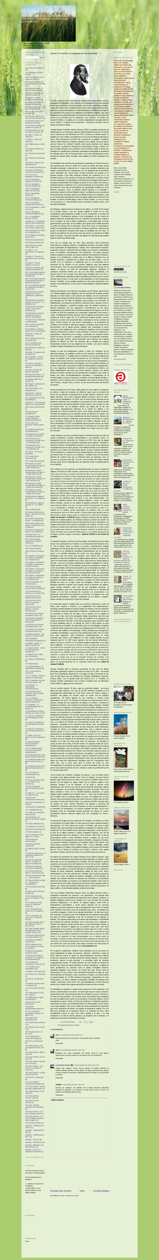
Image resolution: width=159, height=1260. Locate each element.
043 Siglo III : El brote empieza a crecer (32, 264)
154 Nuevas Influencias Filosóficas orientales (33, 867)
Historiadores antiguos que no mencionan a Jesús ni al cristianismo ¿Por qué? (124, 532)
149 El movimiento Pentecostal (31, 840)
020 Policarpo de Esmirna (34, 167)
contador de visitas (120, 272)
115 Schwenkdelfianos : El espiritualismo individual (34, 667)
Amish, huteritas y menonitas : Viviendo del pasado (127, 508)
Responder (59, 1043)
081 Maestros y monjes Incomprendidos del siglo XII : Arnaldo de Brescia (35, 472)
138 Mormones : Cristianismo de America (33, 798)
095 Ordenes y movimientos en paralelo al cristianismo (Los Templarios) (35, 557)
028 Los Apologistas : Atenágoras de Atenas (33, 203)
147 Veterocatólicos (32, 832)
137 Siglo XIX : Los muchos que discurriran (34, 794)
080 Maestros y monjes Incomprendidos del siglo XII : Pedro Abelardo (35, 465)
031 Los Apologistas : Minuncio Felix (32, 217)
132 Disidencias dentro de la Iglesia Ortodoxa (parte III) (35, 767)
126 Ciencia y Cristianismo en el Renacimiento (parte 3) (35, 730)
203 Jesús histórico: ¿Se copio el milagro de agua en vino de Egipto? (34, 1118)
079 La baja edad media (33, 461)
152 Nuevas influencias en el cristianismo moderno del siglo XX (35, 855)
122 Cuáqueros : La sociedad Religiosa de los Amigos (34, 706)
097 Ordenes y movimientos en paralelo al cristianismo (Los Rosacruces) (35, 571)
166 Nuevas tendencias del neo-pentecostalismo (34, 936)
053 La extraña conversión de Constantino (34, 325)
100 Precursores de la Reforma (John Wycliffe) (33, 587)
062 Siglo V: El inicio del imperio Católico (33, 371)
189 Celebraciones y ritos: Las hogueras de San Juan (34, 1046)
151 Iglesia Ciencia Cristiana (35, 848)
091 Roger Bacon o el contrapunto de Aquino (33, 535)
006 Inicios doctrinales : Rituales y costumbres (33, 98)
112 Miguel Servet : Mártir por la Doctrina (34, 655)
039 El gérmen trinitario (33, 242)
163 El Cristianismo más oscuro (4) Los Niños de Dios (33, 917)
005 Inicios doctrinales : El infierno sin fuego (34, 94)
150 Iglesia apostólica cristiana (68, 1025)
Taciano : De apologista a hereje (127, 578)
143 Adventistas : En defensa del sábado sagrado (35, 818)
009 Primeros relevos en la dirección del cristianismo (34, 117)
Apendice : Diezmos (32, 1139)
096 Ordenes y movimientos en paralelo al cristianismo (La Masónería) (35, 564)
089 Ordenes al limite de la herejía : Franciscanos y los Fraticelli (34, 525)
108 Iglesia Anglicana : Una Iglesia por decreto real (34, 635)
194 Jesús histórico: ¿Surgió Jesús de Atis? (35, 1073)
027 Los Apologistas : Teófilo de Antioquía (32, 199)
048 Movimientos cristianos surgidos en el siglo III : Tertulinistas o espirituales (34, 293)
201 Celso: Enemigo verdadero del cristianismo (34, 1106)
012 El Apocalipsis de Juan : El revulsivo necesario (35, 131)
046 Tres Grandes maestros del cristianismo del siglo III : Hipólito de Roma (35, 280)
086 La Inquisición (31, 509)
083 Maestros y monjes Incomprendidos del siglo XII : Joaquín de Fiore (35, 492)
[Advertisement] (79, 1171)
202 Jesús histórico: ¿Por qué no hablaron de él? (34, 1112)
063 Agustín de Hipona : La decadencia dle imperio (34, 375)
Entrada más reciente (60, 1191)
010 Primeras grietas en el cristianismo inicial (34, 122)
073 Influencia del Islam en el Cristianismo (34, 430)
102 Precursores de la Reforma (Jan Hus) (33, 597)
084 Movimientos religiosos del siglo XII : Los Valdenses (35, 497)
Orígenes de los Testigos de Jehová (128, 440)
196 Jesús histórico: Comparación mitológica (33, 1083)
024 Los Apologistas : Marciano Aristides (32, 185)
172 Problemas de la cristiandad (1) (32, 967)
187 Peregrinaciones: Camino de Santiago (32, 1037)
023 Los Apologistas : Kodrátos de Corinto (32, 180)
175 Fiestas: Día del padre (34, 979)
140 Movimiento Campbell (34, 807)
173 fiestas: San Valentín (34, 971)
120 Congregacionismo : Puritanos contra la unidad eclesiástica (34, 693)
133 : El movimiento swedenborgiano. (32, 773)
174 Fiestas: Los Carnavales (35, 974)
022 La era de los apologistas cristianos (32, 175)
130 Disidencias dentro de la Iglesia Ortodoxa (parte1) (35, 756)
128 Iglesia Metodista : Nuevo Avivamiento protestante (33, 744)
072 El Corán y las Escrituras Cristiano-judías (34, 424)
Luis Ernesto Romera (63, 1065)
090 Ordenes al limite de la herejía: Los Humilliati (34, 531)
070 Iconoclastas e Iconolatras (31, 412)
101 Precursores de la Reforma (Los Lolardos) (33, 592)
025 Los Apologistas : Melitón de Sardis (32, 189)
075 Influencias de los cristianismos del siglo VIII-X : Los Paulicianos (35, 440)
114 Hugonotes (30, 664)
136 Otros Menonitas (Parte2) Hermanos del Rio (34, 787)
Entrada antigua (101, 1191)
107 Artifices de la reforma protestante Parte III (34, 630)
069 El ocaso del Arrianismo (35, 407)
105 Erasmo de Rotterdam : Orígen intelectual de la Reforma (34, 620)
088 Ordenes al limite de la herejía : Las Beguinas (34, 519)
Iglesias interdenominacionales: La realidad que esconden (128, 399)
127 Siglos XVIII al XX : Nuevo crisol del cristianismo (35, 736)
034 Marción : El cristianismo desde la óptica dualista (35, 222)
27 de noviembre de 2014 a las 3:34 (72, 1050)
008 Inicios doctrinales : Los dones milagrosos (35, 108)
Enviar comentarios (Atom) (69, 1195)
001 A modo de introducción (34, 68)
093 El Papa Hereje (32, 548)
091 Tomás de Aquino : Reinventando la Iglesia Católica (33, 541)
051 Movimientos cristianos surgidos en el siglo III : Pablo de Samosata (34, 315)
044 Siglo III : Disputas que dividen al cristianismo (34, 268)
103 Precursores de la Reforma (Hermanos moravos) (33, 602)
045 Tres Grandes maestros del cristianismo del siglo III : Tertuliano (35, 274)
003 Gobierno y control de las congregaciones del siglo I (35, 84)
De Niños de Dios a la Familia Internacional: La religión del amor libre (123, 486)
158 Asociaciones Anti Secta (35, 887)
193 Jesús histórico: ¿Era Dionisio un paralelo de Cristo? (34, 1068)
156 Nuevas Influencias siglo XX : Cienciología (35, 876)
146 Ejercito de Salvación (34, 829)
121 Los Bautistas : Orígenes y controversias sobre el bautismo (34, 700)
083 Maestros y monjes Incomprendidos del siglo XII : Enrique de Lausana (35, 485)
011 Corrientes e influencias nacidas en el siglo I (35, 126)
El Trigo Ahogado (41, 11)
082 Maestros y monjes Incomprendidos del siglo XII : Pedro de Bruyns (35, 479)
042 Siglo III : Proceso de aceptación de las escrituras (35, 257)
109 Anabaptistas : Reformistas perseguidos (34, 639)
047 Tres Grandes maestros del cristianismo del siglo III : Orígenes (35, 287)
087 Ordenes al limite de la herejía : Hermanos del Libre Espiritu (35, 514)
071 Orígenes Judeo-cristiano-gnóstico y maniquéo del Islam (32, 418)
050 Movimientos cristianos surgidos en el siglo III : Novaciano (34, 308)
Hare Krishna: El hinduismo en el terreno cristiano (128, 463)
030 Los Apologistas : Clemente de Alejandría (33, 213)
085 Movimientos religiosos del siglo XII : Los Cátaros (34, 504)
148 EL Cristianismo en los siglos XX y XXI (34, 835)
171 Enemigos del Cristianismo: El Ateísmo (33, 963)
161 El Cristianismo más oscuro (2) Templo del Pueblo (33, 904)
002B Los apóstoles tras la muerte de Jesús (34, 78)
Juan (57, 1035)
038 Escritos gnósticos (33, 240)
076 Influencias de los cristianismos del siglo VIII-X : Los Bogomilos (35, 447)
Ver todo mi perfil (120, 359)
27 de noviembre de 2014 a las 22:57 (86, 1065)
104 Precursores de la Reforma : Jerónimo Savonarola (33, 609)
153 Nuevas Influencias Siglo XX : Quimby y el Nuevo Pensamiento (33, 861)
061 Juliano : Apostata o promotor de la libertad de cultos (34, 365)
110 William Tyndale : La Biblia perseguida (33, 644)
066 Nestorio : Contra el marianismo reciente (33, 394)
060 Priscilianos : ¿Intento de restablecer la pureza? (34, 358)
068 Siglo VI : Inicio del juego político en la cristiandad (35, 403)
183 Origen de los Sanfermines (31, 1019)
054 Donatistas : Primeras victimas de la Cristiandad (34, 330)
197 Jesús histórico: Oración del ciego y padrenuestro (35, 1087)
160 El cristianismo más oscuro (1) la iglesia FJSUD (34, 897)
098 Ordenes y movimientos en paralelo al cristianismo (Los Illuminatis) (35, 577)
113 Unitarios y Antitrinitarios (35, 659)
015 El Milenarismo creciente (35, 144)
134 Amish (28, 777)
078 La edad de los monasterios (32, 457)
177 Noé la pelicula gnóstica (35, 988)
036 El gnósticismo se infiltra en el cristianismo (35, 231)
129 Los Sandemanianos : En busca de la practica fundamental (34, 750)
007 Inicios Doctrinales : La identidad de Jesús (34, 103)
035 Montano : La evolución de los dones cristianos (34, 226)
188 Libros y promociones (34, 1041)
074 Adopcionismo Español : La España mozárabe (35, 435)
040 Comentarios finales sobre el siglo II (33, 246)
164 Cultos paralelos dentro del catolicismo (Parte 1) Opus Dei (34, 924)
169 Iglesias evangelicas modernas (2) (33, 952)
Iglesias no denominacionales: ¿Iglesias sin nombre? (128, 420)
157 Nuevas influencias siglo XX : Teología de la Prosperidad (35, 882)
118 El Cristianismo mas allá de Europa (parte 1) (35, 681)
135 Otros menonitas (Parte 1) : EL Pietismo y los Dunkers (34, 782)
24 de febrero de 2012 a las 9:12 (71, 1035)
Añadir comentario (57, 1100)
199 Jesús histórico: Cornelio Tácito (32, 1097)
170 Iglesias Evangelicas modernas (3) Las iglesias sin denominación (34, 957)
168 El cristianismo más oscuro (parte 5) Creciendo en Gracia (34, 946)
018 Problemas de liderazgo (35, 158)
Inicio (82, 1191)
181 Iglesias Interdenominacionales (33, 1007)
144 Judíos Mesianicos (33, 824)
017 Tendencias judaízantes (35, 153)
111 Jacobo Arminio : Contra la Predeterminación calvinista (35, 650)
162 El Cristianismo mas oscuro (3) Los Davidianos (34, 910)
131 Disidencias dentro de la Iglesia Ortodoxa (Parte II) (35, 760)
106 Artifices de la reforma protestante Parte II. (34, 625)
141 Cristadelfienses (32, 810)
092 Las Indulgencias (32, 546)
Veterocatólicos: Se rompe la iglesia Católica (128, 597)
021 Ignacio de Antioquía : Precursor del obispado (34, 171)
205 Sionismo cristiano (33, 1123)
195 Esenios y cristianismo (34, 1077)
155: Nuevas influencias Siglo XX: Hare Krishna (33, 872)
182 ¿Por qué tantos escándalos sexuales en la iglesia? (34, 1013)
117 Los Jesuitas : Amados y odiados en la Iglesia (35, 676)
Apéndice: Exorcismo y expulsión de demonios (33, 1150)
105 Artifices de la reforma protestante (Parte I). (34, 614)
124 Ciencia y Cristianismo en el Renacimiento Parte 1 (34, 717)
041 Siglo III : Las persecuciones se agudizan (34, 251)
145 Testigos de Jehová (33, 826)
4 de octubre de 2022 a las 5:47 (73, 1084)
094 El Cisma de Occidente (34, 551)
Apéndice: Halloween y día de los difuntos (34, 1146)
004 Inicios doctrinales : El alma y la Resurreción (34, 89)
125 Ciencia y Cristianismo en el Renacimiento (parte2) (34, 723)
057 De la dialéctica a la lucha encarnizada (33, 344)
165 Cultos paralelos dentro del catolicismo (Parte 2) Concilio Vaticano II (34, 930)
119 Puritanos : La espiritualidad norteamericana (31, 687)
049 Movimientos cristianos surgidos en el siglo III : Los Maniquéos (34, 302)
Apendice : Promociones (33, 1142)
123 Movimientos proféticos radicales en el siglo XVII (34, 712)
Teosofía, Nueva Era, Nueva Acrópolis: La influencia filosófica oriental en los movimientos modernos (123, 556)
